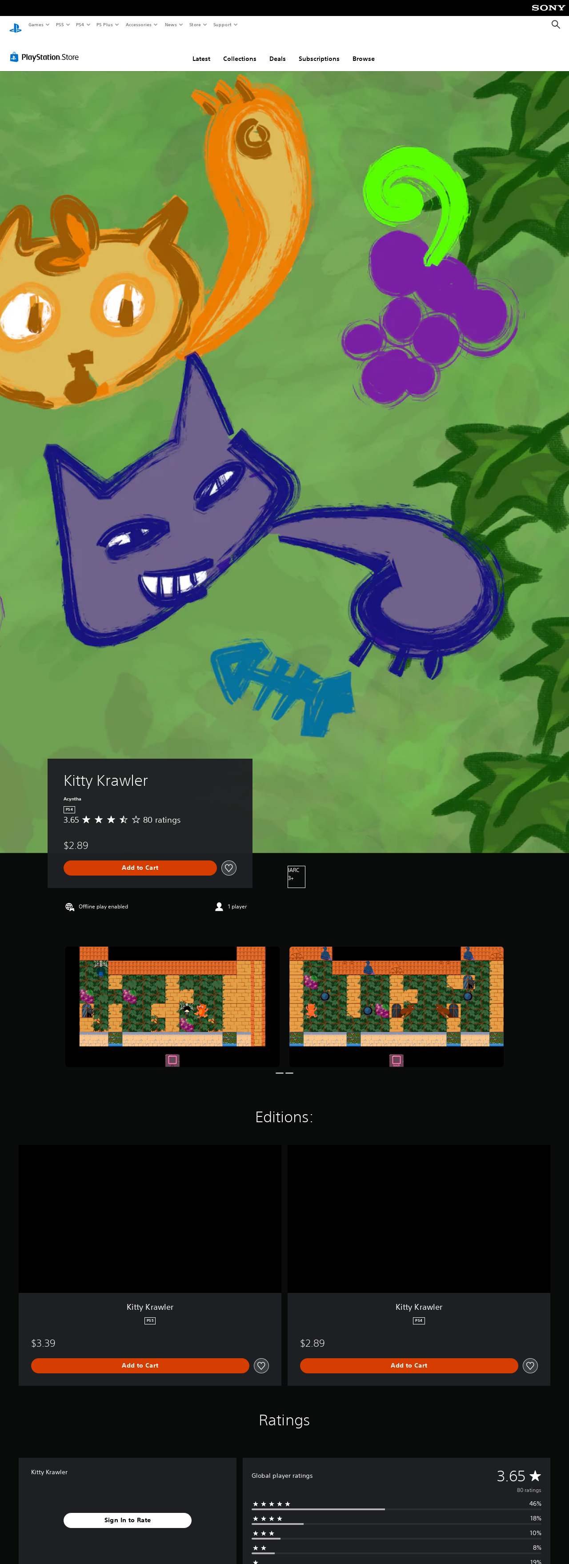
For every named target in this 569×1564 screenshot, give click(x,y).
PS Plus (104, 24)
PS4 (80, 24)
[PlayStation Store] (46, 48)
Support (222, 24)
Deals (277, 50)
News (171, 24)
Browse (364, 50)
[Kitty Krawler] (172, 998)
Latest (201, 50)
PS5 (60, 24)
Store (195, 24)
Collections (239, 50)
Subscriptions (319, 50)
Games (35, 24)
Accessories (138, 24)
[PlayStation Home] (15, 25)
